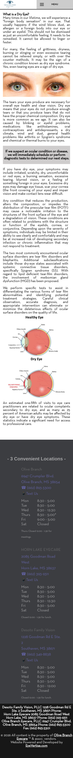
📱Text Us (29, 498)
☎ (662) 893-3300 (36, 492)
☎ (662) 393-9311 (35, 578)
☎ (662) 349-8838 (36, 658)
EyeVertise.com (36, 746)
